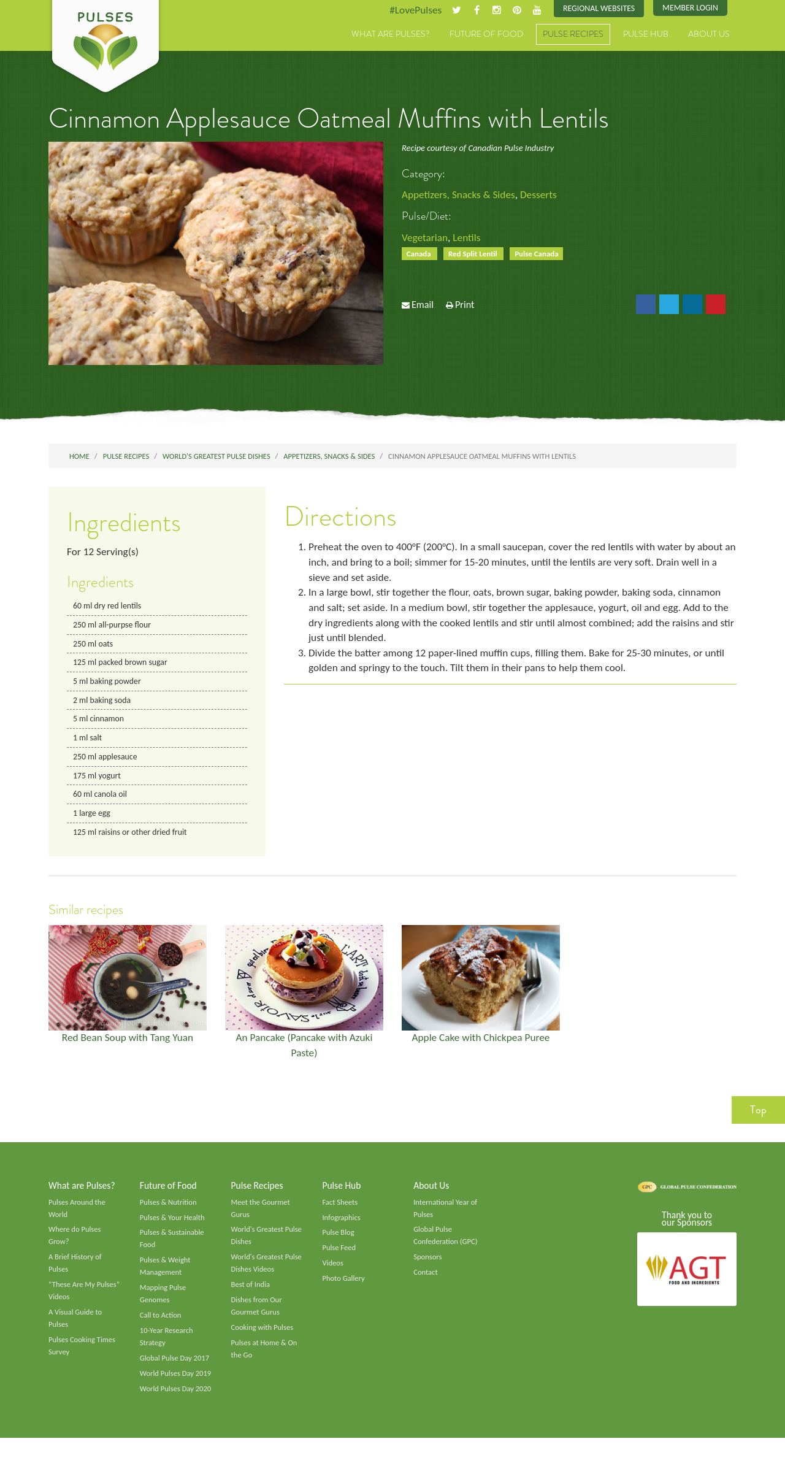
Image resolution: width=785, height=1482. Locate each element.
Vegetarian (426, 238)
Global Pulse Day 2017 (176, 1376)
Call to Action (161, 1332)
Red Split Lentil (476, 255)
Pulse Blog (339, 1246)
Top (758, 1120)
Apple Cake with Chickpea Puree (481, 1046)
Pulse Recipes (573, 34)
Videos (333, 1277)
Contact (425, 1287)
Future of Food (486, 34)
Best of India (251, 1300)
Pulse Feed (339, 1262)
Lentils (469, 238)
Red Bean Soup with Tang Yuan (127, 1046)
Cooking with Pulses (263, 1344)
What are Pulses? (390, 34)
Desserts (544, 195)
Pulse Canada (542, 255)
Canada (420, 255)
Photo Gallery (344, 1293)
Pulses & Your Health (173, 1230)
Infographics (342, 1230)
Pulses (105, 48)
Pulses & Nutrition (169, 1214)
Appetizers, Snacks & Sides (461, 195)
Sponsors (428, 1271)
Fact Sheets (340, 1214)
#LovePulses (408, 10)
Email (423, 307)
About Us (709, 34)
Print (465, 307)
